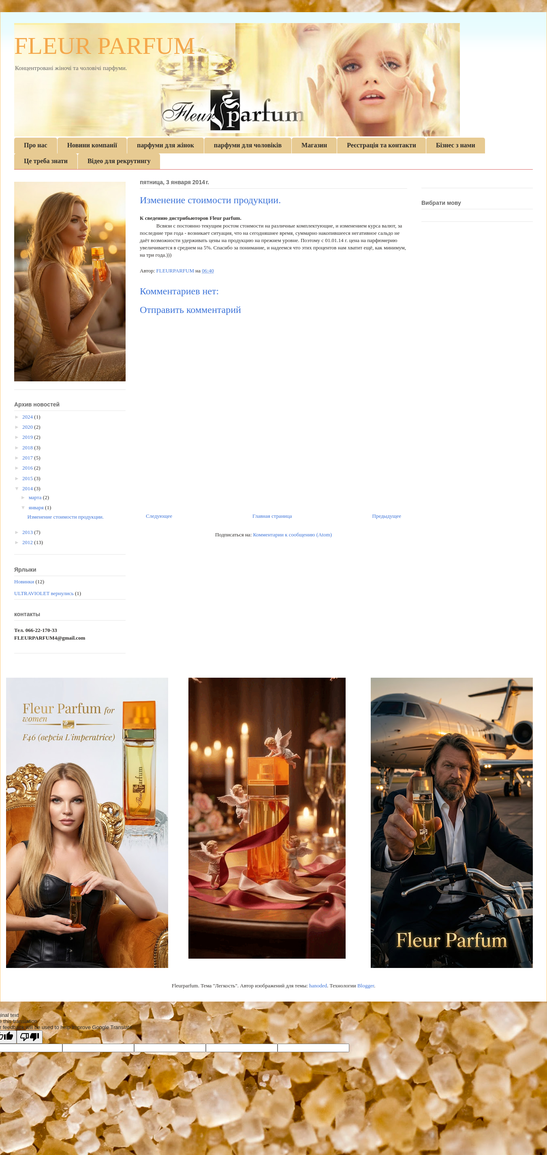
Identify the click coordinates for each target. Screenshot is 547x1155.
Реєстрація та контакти (381, 145)
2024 (28, 417)
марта (36, 497)
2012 (28, 542)
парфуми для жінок (165, 145)
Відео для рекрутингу (119, 160)
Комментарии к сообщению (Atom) (292, 535)
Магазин (314, 145)
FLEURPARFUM (176, 271)
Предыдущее (387, 516)
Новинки (24, 582)
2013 (28, 532)
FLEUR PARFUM (104, 45)
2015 (28, 478)
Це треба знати (46, 160)
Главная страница (272, 516)
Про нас (35, 145)
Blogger (365, 986)
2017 (28, 458)
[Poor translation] (30, 1037)
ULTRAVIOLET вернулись (44, 593)
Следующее (159, 516)
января (37, 507)
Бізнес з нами (455, 145)
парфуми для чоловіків (248, 145)
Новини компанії (92, 145)
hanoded (318, 986)
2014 (28, 488)
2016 (28, 468)
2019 (28, 437)
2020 (28, 427)
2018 (28, 448)
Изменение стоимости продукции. (65, 517)
